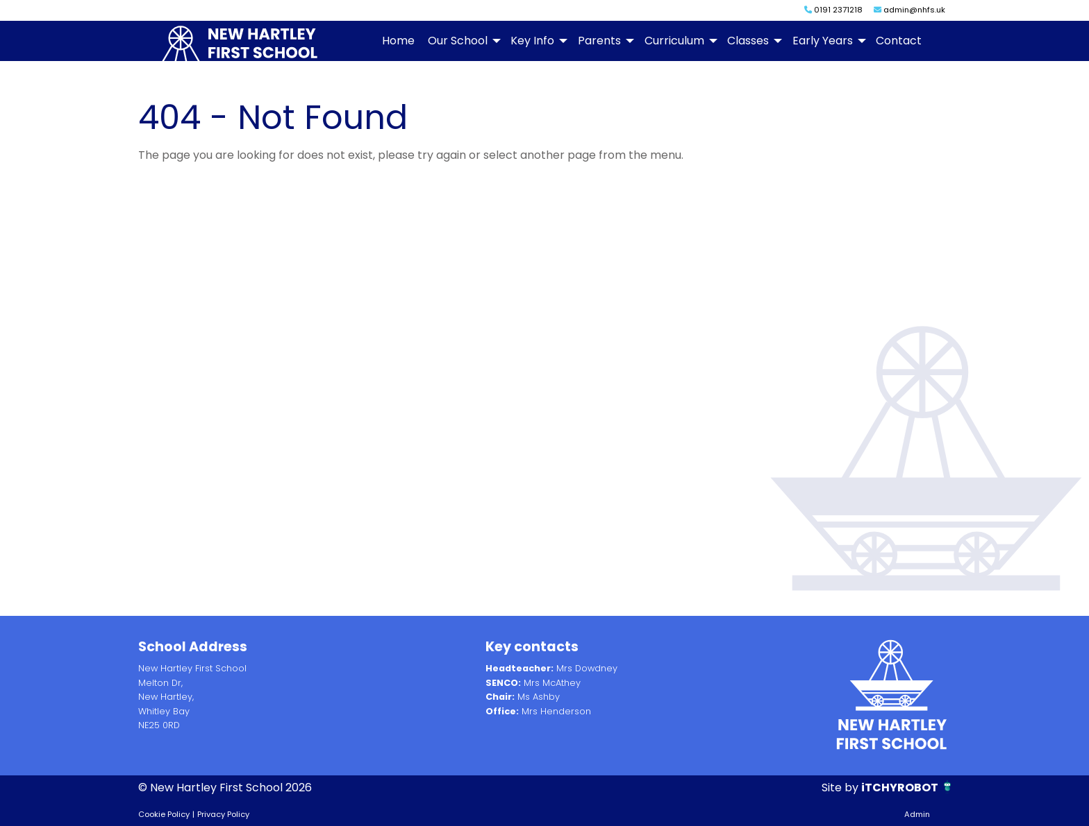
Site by (841, 787)
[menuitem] (398, 41)
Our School (458, 41)
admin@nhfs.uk (909, 9)
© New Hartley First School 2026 (225, 787)
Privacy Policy (223, 814)
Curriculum (674, 41)
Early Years (822, 41)
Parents (599, 41)
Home (398, 41)
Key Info (532, 41)
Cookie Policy (164, 814)
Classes (748, 41)
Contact (899, 41)
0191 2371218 (833, 9)
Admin (917, 814)
